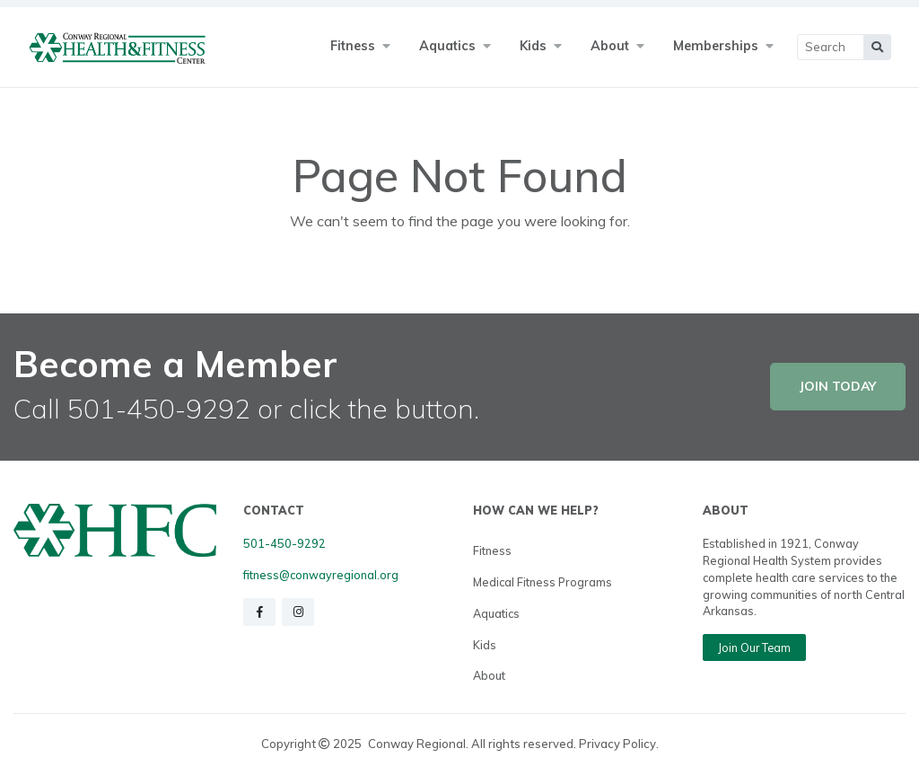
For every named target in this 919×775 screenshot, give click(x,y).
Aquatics (496, 613)
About (489, 675)
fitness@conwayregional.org (320, 575)
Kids (484, 645)
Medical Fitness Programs (542, 582)
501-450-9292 (284, 543)
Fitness (492, 550)
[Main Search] (830, 47)
